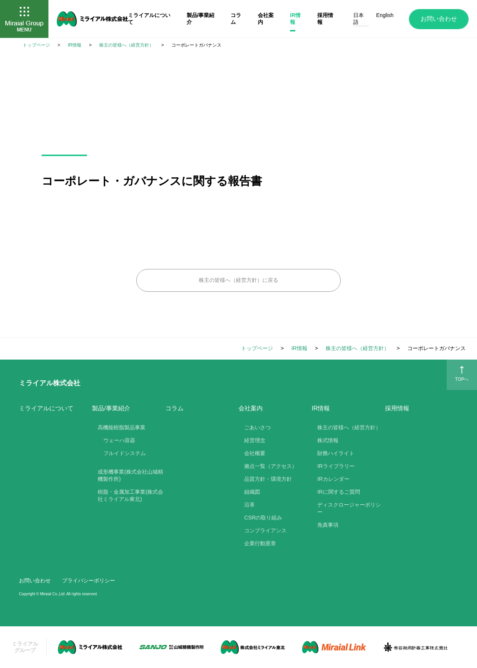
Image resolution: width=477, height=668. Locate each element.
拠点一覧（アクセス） (270, 466)
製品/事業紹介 (111, 408)
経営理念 (254, 440)
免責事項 (327, 525)
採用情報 (397, 408)
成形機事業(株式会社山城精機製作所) (130, 475)
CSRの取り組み (263, 518)
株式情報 (327, 440)
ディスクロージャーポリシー (349, 508)
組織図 (252, 492)
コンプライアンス (265, 530)
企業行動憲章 (260, 543)
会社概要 (254, 453)
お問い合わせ (439, 19)
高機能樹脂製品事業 (121, 427)
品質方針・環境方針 (268, 479)
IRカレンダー (333, 479)
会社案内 (250, 408)
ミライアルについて (46, 408)
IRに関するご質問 (338, 492)
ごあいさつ (257, 427)
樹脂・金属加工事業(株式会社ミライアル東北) (130, 495)
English (385, 15)
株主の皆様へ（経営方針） (349, 427)
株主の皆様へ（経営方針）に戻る (238, 280)
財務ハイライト (335, 453)
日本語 (358, 18)
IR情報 (321, 408)
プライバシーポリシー (88, 580)
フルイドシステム (124, 453)
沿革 (249, 505)
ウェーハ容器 (119, 440)
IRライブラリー (335, 466)
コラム (174, 408)
